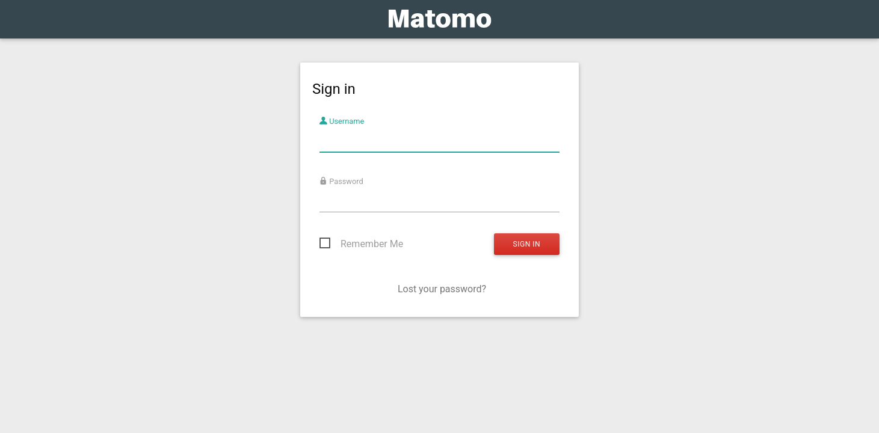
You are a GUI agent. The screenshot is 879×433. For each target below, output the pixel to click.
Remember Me (372, 244)
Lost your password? (442, 289)
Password (341, 181)
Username (341, 121)
